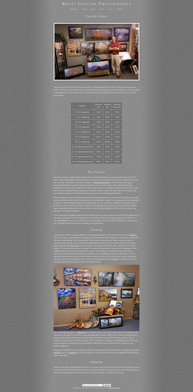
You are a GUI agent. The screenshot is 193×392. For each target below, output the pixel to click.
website (115, 259)
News (110, 9)
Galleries (74, 9)
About (93, 9)
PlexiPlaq (57, 353)
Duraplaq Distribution (102, 183)
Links (102, 9)
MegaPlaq (133, 235)
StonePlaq (73, 353)
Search (107, 385)
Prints (84, 9)
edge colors (74, 246)
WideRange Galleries (114, 388)
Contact (119, 9)
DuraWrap (81, 332)
